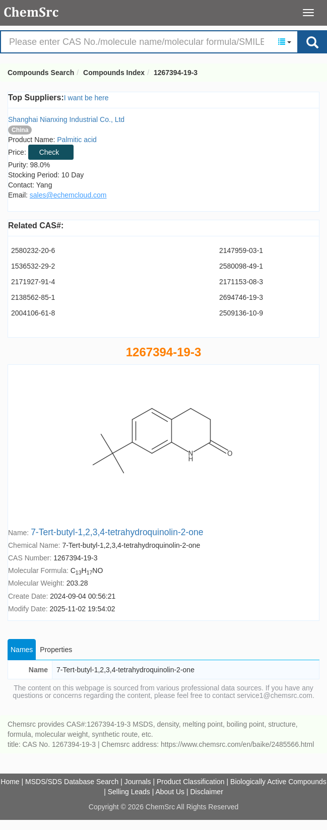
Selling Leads (129, 792)
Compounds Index (114, 73)
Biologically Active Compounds (278, 782)
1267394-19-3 (176, 73)
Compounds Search (31, 12)
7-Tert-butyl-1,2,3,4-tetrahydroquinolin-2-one (117, 532)
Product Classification (191, 782)
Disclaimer (206, 792)
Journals (137, 782)
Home (10, 782)
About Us (169, 792)
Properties (56, 650)
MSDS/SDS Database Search (71, 782)
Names (22, 650)
